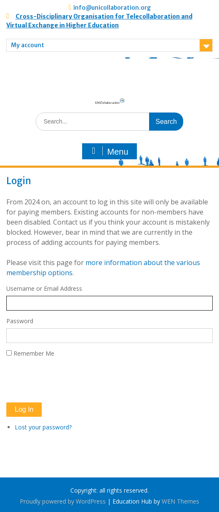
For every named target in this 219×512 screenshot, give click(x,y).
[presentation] (70, 380)
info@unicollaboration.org (112, 7)
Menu (108, 151)
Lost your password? (43, 427)
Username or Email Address (44, 288)
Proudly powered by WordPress (63, 501)
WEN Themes (180, 501)
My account (27, 45)
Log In (24, 409)
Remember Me (33, 353)
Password (19, 321)
